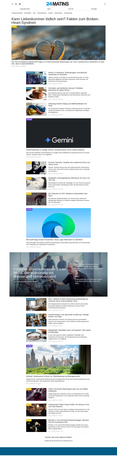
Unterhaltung (70, 13)
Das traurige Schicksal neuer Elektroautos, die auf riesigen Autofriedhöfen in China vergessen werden (89, 269)
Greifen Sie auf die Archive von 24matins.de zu (59, 442)
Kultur (70, 9)
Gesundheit (27, 13)
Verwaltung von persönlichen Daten (91, 455)
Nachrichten (25, 9)
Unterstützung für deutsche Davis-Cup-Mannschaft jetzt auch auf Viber (89, 283)
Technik (94, 9)
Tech (34, 13)
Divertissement (42, 13)
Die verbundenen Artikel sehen (25, 283)
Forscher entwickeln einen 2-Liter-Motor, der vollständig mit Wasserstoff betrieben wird (40, 274)
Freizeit (51, 13)
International (60, 13)
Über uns (71, 455)
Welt (49, 9)
